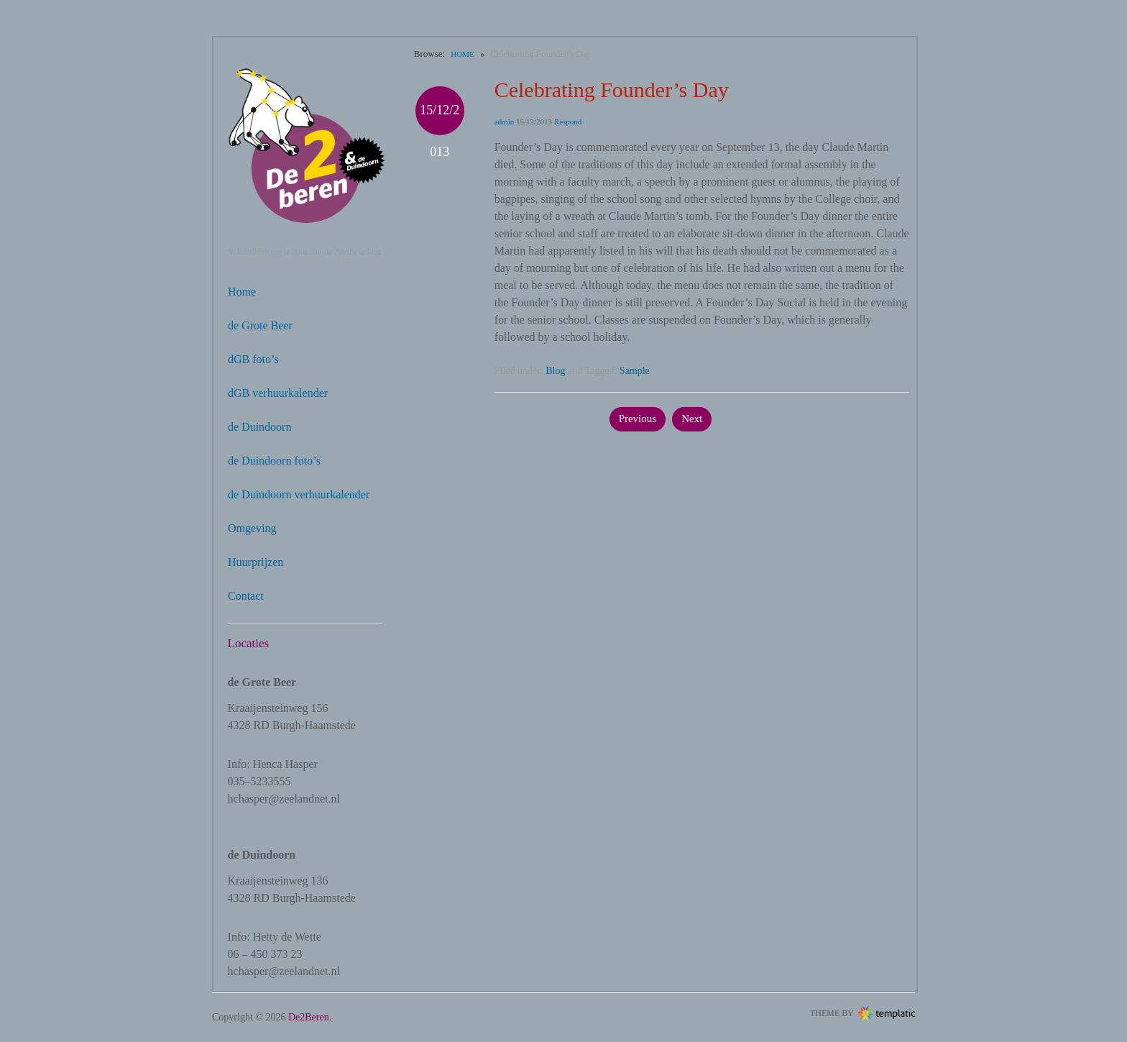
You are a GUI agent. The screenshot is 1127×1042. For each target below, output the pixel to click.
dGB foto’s (253, 359)
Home (242, 291)
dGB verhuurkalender (278, 393)
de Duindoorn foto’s (274, 460)
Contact (246, 596)
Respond (568, 121)
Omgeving (252, 528)
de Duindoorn (259, 427)
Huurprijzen (255, 562)
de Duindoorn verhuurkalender (298, 494)
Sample (635, 370)
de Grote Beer (260, 325)
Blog (555, 370)
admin (504, 121)
